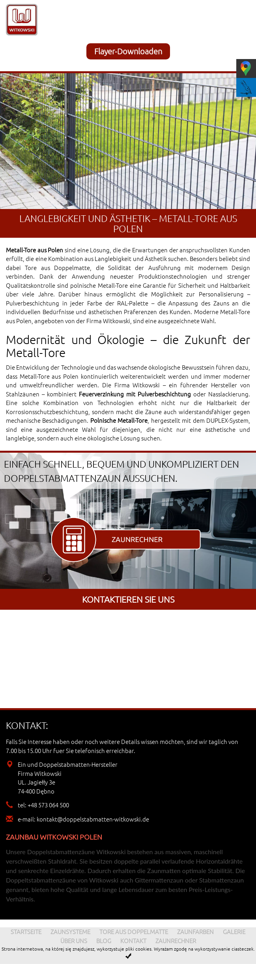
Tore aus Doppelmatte (57, 267)
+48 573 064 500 (48, 805)
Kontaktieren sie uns (128, 599)
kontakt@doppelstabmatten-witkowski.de (93, 819)
